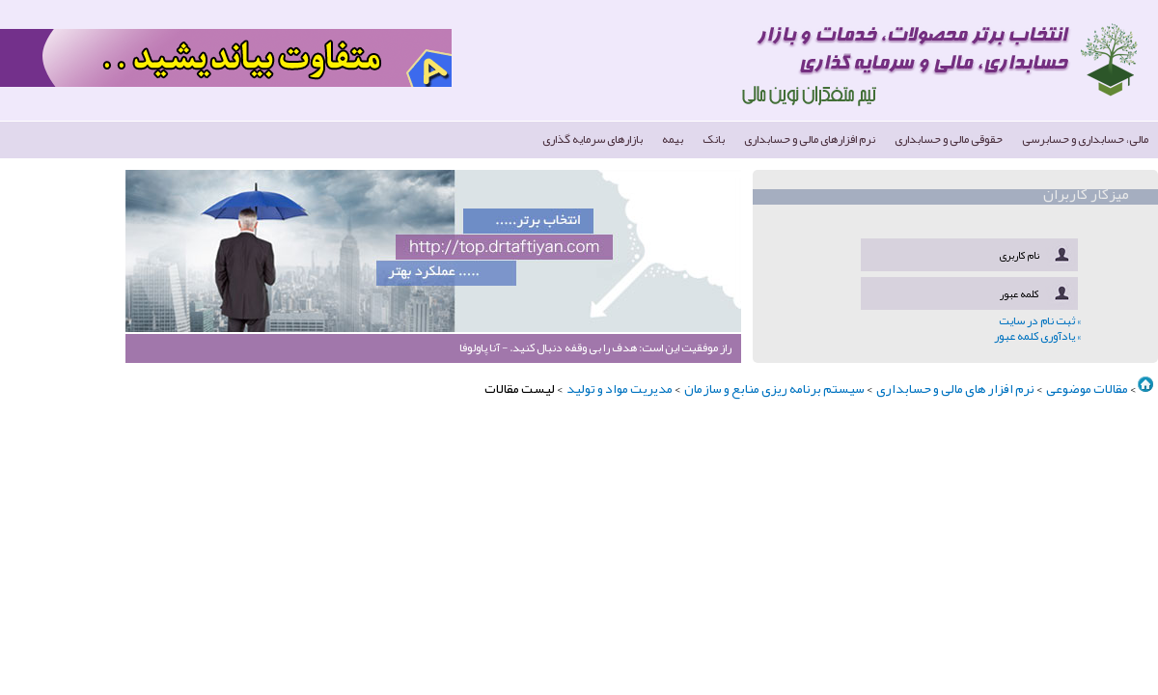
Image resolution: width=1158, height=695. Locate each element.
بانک (714, 138)
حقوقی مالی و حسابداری (949, 138)
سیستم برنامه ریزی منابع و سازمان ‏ (773, 388)
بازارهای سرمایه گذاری (592, 138)
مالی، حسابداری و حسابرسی (1085, 138)
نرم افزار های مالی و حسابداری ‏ (954, 388)
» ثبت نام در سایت (1040, 320)
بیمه (672, 138)
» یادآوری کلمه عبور (1037, 335)
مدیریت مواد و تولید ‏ (619, 388)
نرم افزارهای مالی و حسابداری (809, 138)
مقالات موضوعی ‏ (1086, 388)
